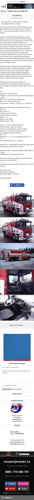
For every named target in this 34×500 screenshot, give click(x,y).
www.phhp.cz (17, 417)
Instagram (24, 483)
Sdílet (18, 185)
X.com (24, 488)
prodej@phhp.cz (17, 419)
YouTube (12, 488)
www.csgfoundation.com (17, 442)
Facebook (12, 483)
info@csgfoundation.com (17, 444)
